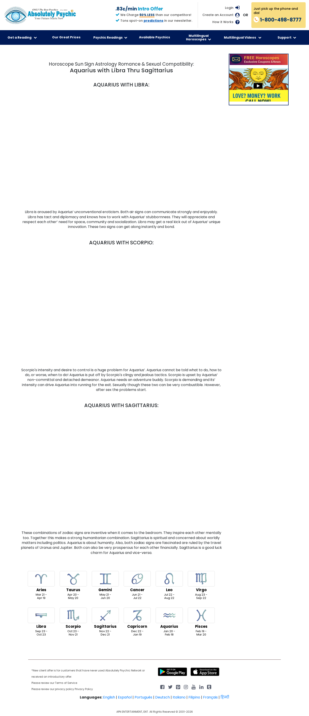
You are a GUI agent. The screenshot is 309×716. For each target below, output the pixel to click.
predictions (153, 20)
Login (229, 8)
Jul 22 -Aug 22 (169, 585)
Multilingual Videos (242, 37)
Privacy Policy (84, 689)
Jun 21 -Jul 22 (137, 585)
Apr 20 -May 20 (73, 585)
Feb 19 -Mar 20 (201, 622)
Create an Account (217, 15)
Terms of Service (66, 683)
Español (125, 697)
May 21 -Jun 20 (105, 585)
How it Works (222, 22)
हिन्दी (225, 697)
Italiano (179, 697)
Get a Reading (22, 37)
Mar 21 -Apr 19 (41, 585)
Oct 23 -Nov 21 (73, 622)
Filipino (194, 697)
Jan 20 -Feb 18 (169, 622)
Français (210, 697)
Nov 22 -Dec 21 (105, 622)
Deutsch (162, 697)
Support (287, 37)
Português (143, 697)
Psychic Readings (110, 37)
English (109, 697)
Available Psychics (154, 37)
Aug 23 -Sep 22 (201, 585)
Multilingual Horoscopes (198, 37)
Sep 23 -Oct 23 (41, 622)
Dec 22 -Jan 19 (137, 622)
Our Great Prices (66, 37)
